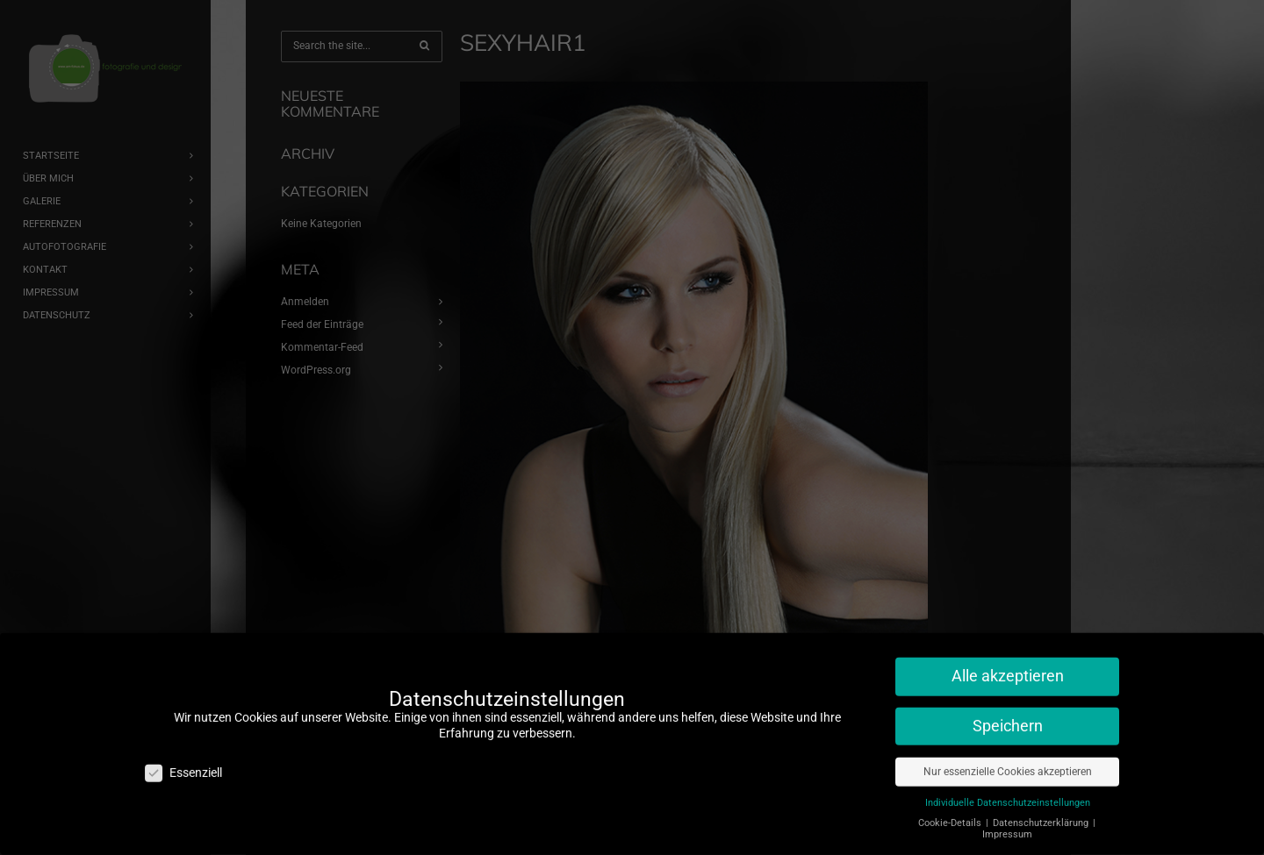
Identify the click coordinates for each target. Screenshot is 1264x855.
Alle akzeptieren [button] (1008, 668)
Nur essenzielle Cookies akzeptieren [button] (1007, 764)
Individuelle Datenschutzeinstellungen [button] (1007, 795)
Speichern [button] (1008, 718)
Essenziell (183, 765)
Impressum (1007, 826)
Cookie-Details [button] (951, 815)
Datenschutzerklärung (1042, 815)
